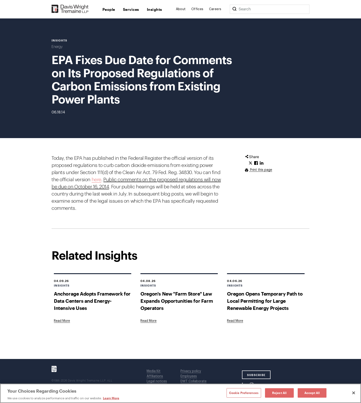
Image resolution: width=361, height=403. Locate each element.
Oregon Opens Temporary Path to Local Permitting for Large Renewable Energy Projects (265, 301)
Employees (188, 376)
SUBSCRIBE (256, 374)
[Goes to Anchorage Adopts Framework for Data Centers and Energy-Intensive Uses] (62, 320)
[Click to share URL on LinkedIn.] (261, 163)
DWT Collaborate (193, 381)
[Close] (354, 393)
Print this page (260, 170)
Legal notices (157, 381)
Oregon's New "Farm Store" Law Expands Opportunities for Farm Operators (176, 301)
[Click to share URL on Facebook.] (256, 163)
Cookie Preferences (244, 392)
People (108, 9)
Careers (215, 9)
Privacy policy (190, 371)
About (181, 9)
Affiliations (155, 376)
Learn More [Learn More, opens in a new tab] (111, 398)
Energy (57, 47)
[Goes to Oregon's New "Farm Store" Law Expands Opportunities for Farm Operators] (148, 320)
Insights (154, 9)
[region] (180, 393)
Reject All (279, 392)
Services (131, 9)
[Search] (234, 9)
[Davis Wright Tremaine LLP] (70, 9)
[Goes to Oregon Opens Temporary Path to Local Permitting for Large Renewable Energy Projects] (235, 320)
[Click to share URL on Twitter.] (250, 163)
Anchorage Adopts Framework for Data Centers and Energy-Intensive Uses (92, 301)
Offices (197, 9)
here (96, 179)
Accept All (312, 392)
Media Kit (153, 371)
